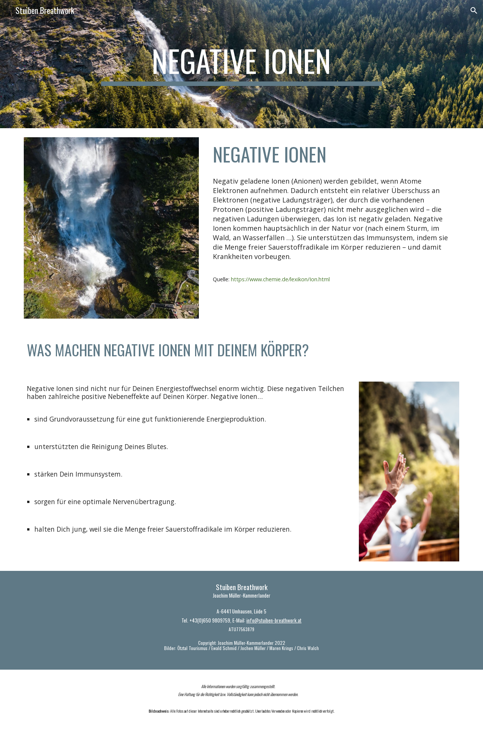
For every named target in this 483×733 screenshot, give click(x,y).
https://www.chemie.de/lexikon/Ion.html (280, 279)
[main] (241, 64)
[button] (474, 11)
